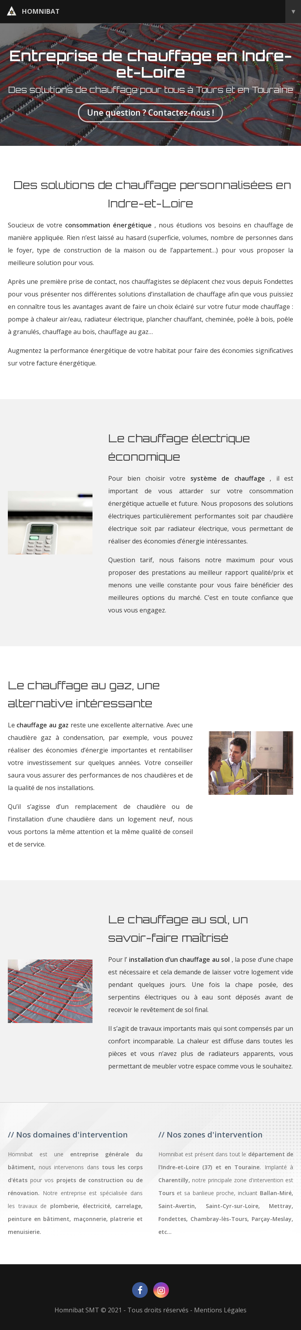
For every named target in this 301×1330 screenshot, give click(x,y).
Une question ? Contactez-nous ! (150, 112)
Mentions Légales (220, 1310)
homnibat (154, 11)
